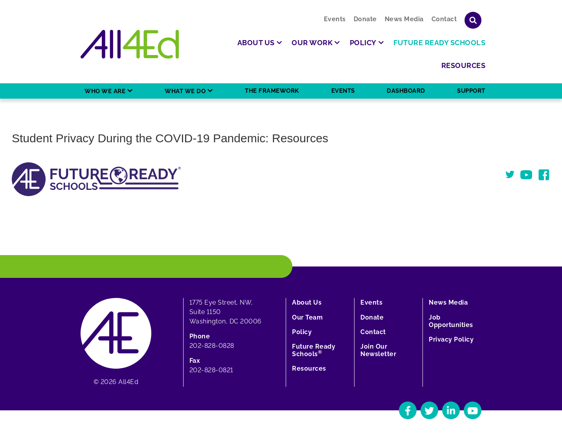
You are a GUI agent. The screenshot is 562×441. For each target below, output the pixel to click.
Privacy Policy (451, 339)
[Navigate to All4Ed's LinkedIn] (451, 410)
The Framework (272, 90)
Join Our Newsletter (378, 350)
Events (335, 19)
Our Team (307, 317)
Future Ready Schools (313, 350)
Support (471, 90)
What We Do (185, 91)
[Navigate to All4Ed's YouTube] (472, 410)
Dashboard (406, 90)
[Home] (130, 44)
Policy (302, 332)
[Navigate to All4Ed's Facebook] (408, 410)
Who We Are (104, 91)
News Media (404, 19)
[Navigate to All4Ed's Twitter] (429, 410)
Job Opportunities (451, 321)
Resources (309, 368)
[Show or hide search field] (473, 20)
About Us (306, 302)
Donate (365, 19)
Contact (444, 19)
